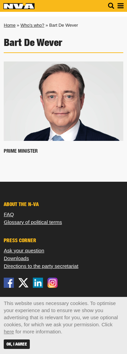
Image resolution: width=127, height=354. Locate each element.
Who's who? (32, 25)
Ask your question (24, 250)
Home (10, 25)
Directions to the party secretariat (41, 266)
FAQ (9, 214)
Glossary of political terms (33, 222)
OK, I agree (16, 344)
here (9, 331)
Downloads (16, 258)
